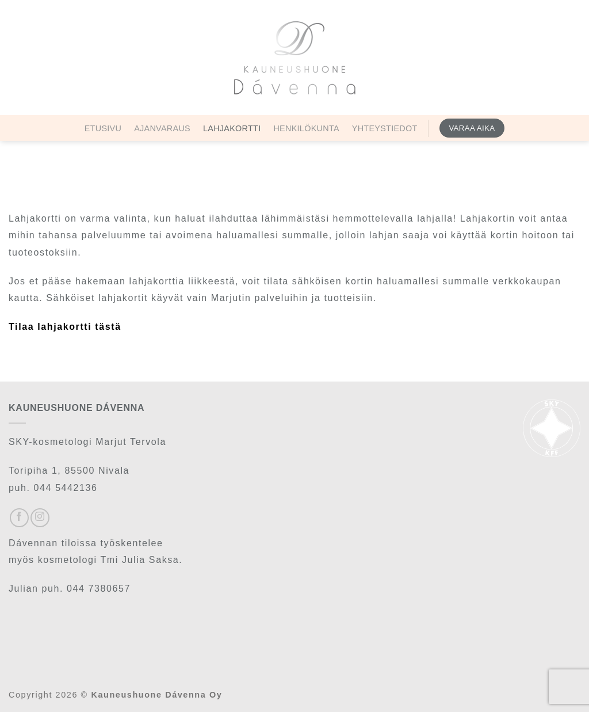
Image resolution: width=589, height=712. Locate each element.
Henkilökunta (306, 128)
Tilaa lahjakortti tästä (65, 327)
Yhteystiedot (385, 128)
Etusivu (103, 128)
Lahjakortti (232, 128)
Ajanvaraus (162, 128)
